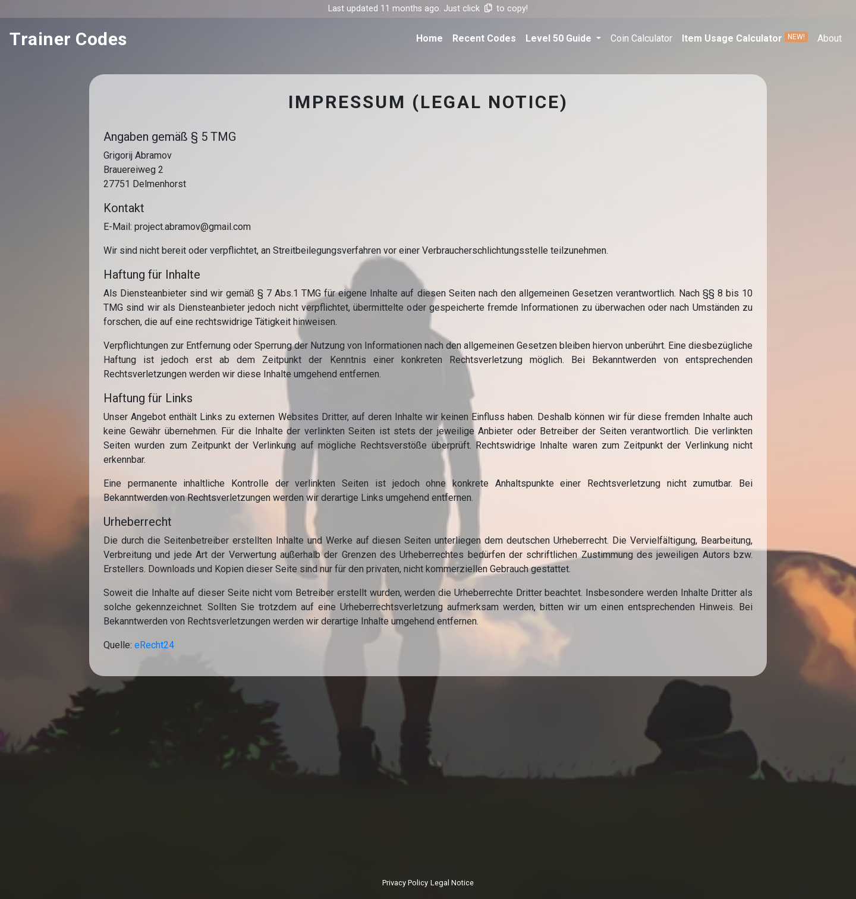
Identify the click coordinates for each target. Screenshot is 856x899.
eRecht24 (154, 645)
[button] (563, 39)
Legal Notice (452, 882)
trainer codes (68, 39)
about (829, 38)
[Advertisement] (428, 773)
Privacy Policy (405, 882)
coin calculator (641, 38)
